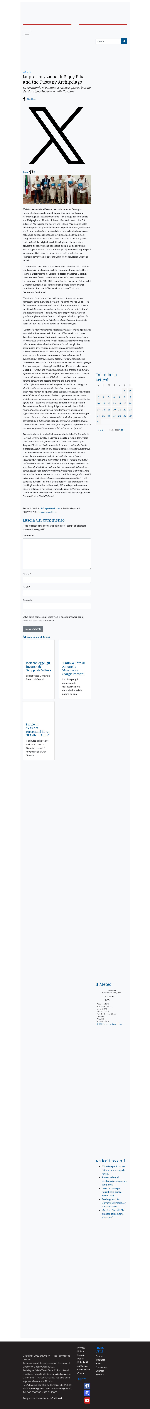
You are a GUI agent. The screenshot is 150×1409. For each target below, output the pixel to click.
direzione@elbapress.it (59, 1373)
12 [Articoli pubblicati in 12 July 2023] (109, 403)
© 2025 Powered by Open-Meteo (109, 1024)
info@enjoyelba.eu (50, 508)
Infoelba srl (56, 1398)
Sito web (27, 600)
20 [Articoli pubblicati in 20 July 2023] (114, 409)
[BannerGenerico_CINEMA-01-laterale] (111, 212)
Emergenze (101, 1367)
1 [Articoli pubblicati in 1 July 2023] (124, 390)
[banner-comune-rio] (111, 1298)
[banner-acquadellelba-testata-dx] (116, 9)
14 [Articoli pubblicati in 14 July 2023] (119, 403)
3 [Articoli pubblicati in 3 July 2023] (98, 397)
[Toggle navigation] (27, 33)
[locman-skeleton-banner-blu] (111, 327)
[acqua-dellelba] (111, 358)
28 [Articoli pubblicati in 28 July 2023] (119, 415)
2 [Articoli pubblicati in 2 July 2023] (130, 390)
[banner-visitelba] (111, 1253)
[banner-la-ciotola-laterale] (111, 270)
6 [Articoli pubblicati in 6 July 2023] (114, 397)
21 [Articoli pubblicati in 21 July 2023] (119, 409)
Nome (27, 573)
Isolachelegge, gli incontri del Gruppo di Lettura (38, 666)
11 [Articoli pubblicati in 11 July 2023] (103, 403)
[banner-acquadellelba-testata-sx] (34, 9)
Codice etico (84, 1369)
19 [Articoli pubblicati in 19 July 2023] (109, 409)
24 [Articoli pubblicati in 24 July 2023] (98, 415)
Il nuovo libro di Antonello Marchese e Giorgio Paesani (73, 668)
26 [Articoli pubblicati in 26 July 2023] (109, 415)
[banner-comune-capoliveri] (111, 1275)
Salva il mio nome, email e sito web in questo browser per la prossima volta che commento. (53, 618)
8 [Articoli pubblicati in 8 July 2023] (124, 397)
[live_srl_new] (111, 1234)
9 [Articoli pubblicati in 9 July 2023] (130, 397)
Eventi (99, 1363)
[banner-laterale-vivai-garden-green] (111, 790)
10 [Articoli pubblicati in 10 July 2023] (98, 403)
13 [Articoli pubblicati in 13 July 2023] (114, 403)
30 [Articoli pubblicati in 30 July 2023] (130, 415)
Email (26, 587)
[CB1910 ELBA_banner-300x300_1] (111, 849)
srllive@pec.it (63, 1388)
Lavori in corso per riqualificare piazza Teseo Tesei (111, 1192)
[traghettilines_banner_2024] (111, 110)
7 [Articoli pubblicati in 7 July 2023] (119, 397)
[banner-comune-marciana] (111, 1264)
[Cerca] (108, 41)
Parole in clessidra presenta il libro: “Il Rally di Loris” (37, 729)
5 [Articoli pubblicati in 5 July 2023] (109, 397)
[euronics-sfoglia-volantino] (111, 163)
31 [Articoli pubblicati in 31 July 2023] (98, 421)
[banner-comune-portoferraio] (111, 1320)
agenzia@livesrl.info (39, 1388)
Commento (29, 535)
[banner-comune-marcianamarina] (111, 1309)
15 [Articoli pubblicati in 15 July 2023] (124, 403)
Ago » (122, 429)
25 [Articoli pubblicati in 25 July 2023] (103, 415)
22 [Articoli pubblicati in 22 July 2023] (124, 409)
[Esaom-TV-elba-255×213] (111, 448)
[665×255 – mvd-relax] (57, 51)
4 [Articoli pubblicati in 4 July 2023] (103, 397)
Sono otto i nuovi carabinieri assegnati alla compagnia (114, 1181)
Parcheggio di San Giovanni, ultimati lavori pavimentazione (114, 1203)
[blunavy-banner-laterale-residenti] (111, 587)
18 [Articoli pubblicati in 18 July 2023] (103, 409)
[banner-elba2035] (111, 186)
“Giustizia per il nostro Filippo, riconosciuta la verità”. (113, 1170)
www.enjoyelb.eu (47, 511)
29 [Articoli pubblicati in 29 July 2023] (124, 415)
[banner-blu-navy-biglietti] (111, 649)
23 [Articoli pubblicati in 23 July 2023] (130, 409)
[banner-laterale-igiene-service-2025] (111, 504)
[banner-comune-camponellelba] (111, 1331)
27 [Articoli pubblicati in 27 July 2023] (114, 415)
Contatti (81, 1373)
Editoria (27, 71)
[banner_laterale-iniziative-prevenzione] (111, 940)
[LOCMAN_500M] (111, 882)
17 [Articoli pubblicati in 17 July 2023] (98, 409)
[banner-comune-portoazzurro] (111, 1286)
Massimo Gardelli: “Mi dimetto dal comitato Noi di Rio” (113, 1214)
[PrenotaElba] (111, 1046)
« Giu (100, 429)
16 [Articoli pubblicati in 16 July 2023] (130, 403)
